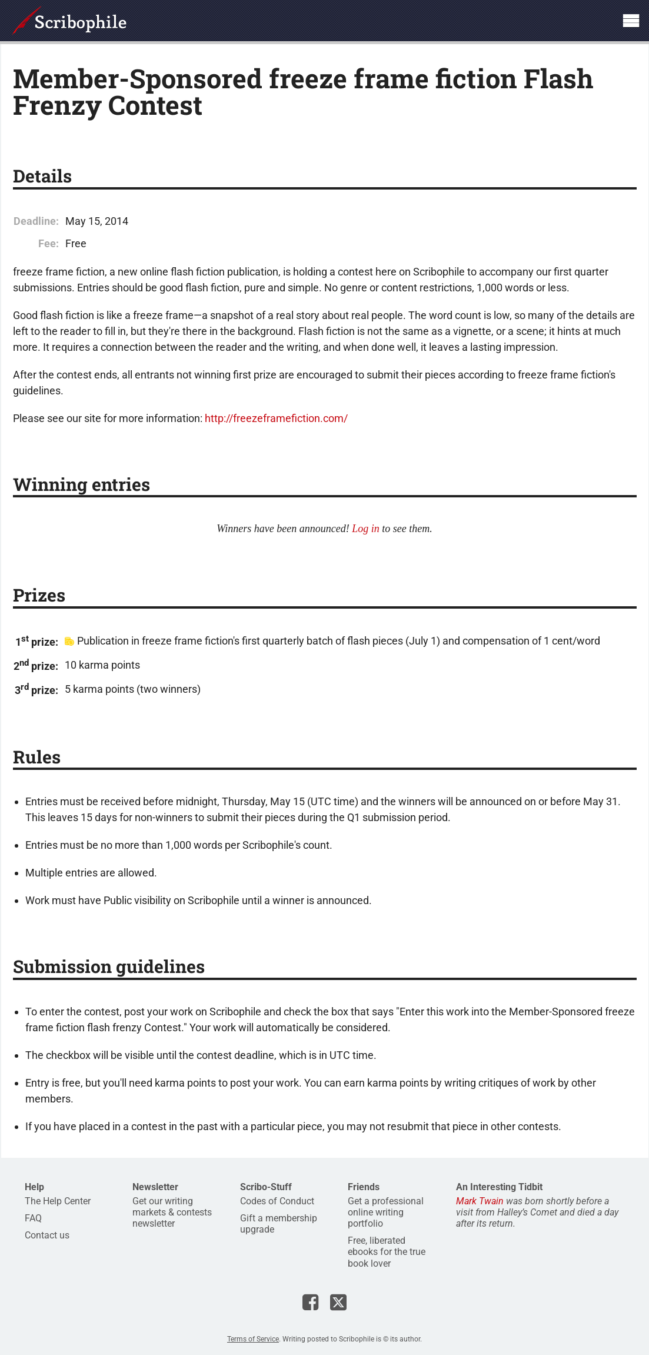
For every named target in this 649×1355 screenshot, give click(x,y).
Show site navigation (631, 20)
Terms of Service (253, 1339)
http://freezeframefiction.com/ (276, 418)
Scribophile (69, 20)
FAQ (33, 1218)
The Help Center (58, 1201)
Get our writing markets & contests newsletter (172, 1212)
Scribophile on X (338, 1302)
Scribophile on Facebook (310, 1302)
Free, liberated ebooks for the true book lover (386, 1251)
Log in (366, 528)
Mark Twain (480, 1201)
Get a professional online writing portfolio (386, 1212)
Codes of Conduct (277, 1201)
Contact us (47, 1235)
